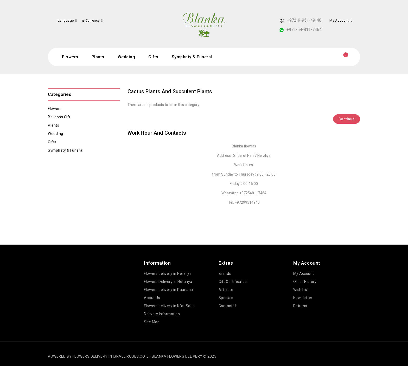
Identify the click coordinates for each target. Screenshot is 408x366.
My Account (303, 273)
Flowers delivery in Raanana (168, 290)
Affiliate (226, 290)
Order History (305, 282)
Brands (225, 273)
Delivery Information (162, 314)
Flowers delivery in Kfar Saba (169, 306)
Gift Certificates (233, 282)
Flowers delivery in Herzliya (168, 273)
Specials (226, 298)
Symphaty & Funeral (192, 56)
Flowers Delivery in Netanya (168, 282)
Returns (300, 306)
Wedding (126, 56)
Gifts (153, 56)
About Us (152, 298)
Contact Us (228, 306)
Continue (347, 119)
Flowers (70, 56)
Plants (98, 56)
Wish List (301, 290)
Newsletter (303, 298)
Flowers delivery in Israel (99, 356)
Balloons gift (59, 117)
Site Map (152, 322)
